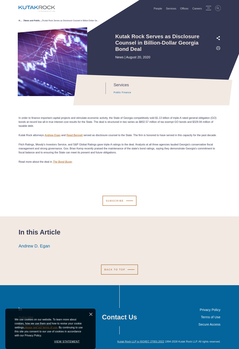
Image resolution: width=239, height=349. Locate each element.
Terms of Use (210, 317)
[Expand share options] (218, 38)
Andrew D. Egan (34, 246)
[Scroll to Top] (119, 270)
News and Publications (33, 20)
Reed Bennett (74, 135)
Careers (198, 9)
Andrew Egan (53, 135)
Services (173, 9)
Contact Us (119, 317)
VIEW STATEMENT (67, 341)
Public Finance (119, 92)
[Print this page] (218, 49)
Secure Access (209, 324)
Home (21, 20)
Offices (186, 9)
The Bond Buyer (62, 161)
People (159, 9)
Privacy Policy (210, 309)
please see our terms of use (41, 327)
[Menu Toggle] (210, 8)
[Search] (220, 8)
